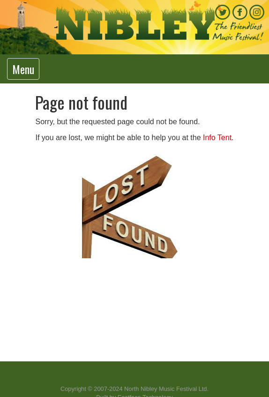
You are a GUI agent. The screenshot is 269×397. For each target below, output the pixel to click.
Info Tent (217, 138)
